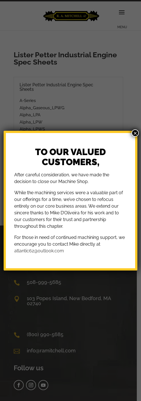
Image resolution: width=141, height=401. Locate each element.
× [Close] (135, 133)
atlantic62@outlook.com (39, 250)
